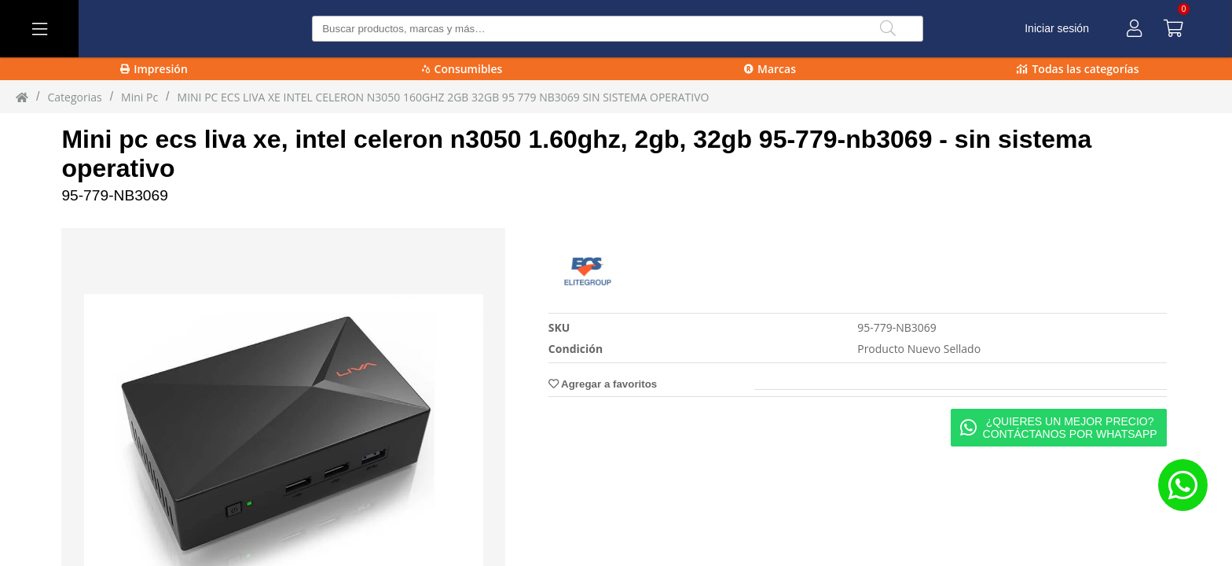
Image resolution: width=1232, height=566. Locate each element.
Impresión (154, 68)
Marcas (770, 68)
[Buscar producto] (617, 29)
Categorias (74, 97)
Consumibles (462, 68)
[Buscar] (888, 29)
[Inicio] (22, 96)
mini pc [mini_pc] (139, 97)
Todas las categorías (1077, 68)
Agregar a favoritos (602, 384)
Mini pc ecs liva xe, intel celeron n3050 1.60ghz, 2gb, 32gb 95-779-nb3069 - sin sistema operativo (576, 153)
